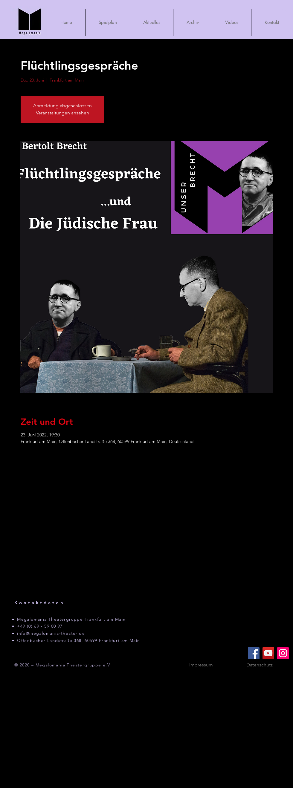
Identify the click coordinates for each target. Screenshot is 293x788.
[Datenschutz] (259, 665)
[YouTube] (268, 653)
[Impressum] (201, 665)
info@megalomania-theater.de (51, 633)
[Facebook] (254, 653)
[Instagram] (283, 653)
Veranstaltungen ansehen (62, 113)
